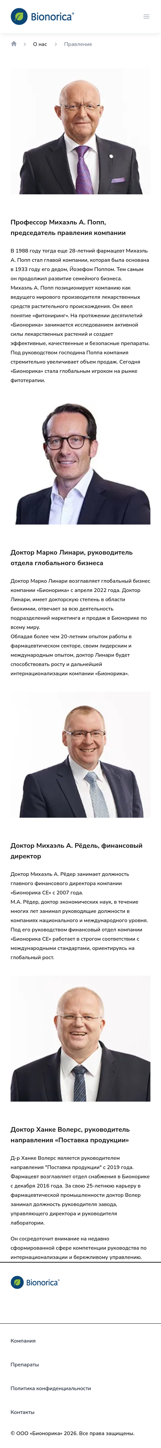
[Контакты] (22, 1412)
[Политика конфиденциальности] (51, 1388)
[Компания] (23, 1341)
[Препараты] (25, 1364)
